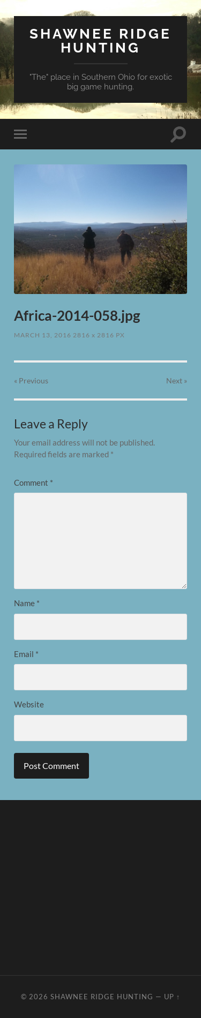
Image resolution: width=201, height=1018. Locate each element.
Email (26, 654)
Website (29, 704)
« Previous (31, 380)
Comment (33, 482)
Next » (176, 380)
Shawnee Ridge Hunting (100, 40)
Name (27, 603)
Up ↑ (172, 996)
